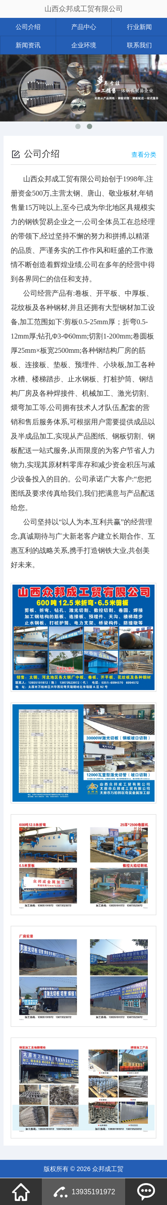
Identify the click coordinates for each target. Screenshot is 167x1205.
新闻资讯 (28, 45)
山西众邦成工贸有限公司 (84, 9)
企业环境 (83, 45)
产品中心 (83, 26)
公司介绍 (28, 26)
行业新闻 (139, 26)
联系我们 (139, 45)
